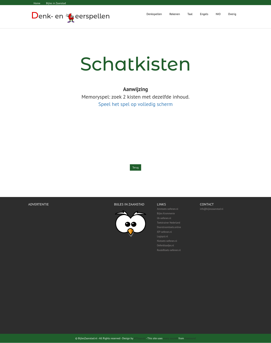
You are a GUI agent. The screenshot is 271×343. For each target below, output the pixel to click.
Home (37, 3)
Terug (135, 167)
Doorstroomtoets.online (169, 227)
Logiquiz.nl (162, 236)
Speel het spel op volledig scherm (135, 104)
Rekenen (174, 14)
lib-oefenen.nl (164, 218)
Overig (232, 14)
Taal (190, 14)
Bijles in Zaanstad (56, 3)
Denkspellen (154, 14)
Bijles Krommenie (166, 213)
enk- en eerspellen (71, 16)
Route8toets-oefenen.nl (169, 250)
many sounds (170, 338)
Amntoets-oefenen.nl (167, 209)
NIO (218, 14)
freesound (190, 338)
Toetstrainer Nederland (168, 222)
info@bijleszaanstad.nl (211, 209)
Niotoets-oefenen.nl (167, 241)
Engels (204, 14)
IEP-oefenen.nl (164, 231)
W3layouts (139, 338)
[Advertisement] (135, 138)
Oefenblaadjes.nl (165, 245)
